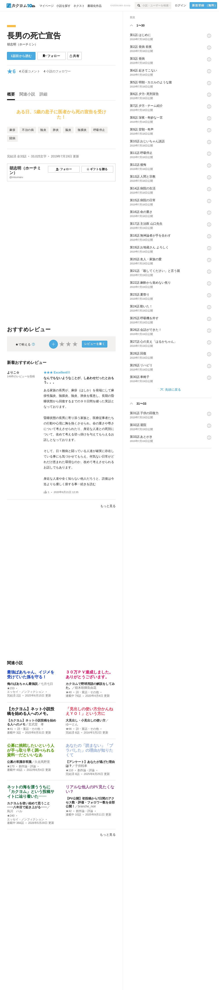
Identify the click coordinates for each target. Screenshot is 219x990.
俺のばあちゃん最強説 (22, 684)
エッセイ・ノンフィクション (25, 691)
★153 (10, 688)
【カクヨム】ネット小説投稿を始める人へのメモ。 (30, 711)
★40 (69, 692)
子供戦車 (81, 765)
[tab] (12, 95)
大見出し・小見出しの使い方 (86, 720)
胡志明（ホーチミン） (22, 44)
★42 (69, 811)
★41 (10, 728)
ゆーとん (72, 724)
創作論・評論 (27, 766)
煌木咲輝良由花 (85, 687)
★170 (10, 766)
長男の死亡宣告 (34, 35)
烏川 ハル (14, 811)
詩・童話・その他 (87, 692)
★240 (10, 815)
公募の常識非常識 (19, 762)
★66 (69, 728)
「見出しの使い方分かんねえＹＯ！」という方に (89, 711)
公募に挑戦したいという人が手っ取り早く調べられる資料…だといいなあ (30, 750)
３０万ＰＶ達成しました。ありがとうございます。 (89, 674)
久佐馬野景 (42, 762)
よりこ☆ (13, 372)
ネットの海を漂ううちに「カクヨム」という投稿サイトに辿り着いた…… (30, 792)
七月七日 (47, 684)
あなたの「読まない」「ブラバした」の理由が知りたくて (89, 750)
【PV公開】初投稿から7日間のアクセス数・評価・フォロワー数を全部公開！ (90, 802)
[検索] (138, 5)
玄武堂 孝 (36, 724)
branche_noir (87, 806)
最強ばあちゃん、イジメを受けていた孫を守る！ (30, 674)
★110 (69, 770)
